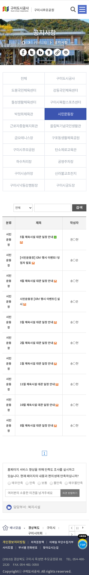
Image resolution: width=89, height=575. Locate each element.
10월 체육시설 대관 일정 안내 (37, 405)
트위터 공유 (32, 52)
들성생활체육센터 (23, 102)
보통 (44, 483)
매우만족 (17, 483)
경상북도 (34, 528)
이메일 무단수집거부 (61, 542)
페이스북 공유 (23, 52)
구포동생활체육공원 (66, 138)
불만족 (58, 483)
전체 (24, 78)
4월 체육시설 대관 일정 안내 (36, 281)
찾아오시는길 (51, 547)
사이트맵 (8, 547)
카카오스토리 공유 (49, 52)
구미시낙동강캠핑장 (24, 185)
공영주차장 (65, 161)
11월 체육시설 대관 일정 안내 (37, 384)
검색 (73, 10)
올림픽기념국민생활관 (65, 126)
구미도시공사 (16, 11)
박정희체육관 (23, 114)
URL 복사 (57, 52)
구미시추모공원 (44, 10)
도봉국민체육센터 (23, 90)
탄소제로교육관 (65, 149)
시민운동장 (65, 114)
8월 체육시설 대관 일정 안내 (36, 425)
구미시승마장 (23, 173)
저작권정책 (37, 542)
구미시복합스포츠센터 (65, 102)
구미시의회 (35, 533)
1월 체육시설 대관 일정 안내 (36, 363)
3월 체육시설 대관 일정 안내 (36, 322)
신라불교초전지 (65, 173)
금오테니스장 (23, 138)
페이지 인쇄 (66, 52)
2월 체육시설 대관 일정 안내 (36, 343)
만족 (32, 483)
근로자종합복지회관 (24, 126)
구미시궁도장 (65, 185)
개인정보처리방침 (14, 542)
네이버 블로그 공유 (40, 52)
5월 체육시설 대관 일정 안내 (36, 237)
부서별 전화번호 (28, 547)
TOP (82, 544)
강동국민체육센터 (65, 90)
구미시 (51, 528)
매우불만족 (76, 483)
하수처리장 (24, 161)
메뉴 (82, 9)
